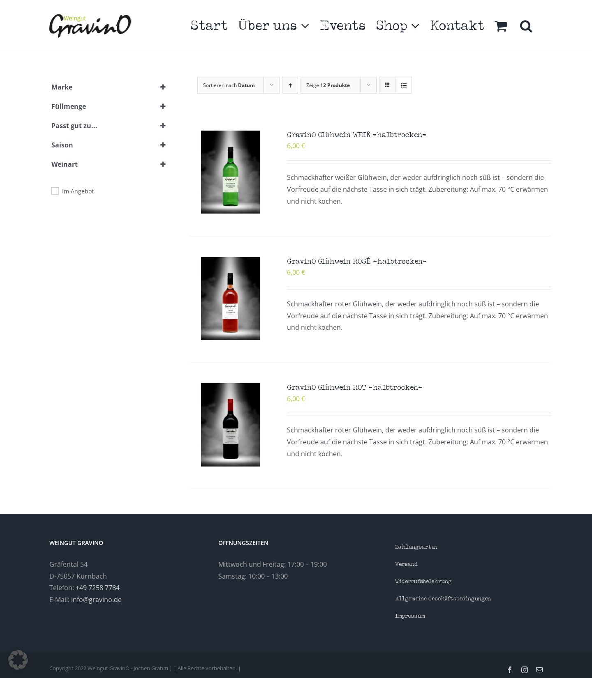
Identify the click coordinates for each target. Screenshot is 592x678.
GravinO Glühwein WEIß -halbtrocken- (356, 135)
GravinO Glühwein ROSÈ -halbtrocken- (357, 262)
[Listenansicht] (403, 85)
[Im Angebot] (54, 190)
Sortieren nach (229, 85)
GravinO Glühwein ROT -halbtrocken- (354, 388)
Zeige (328, 85)
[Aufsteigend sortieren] (290, 85)
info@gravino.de (96, 599)
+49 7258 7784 (98, 587)
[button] (526, 26)
